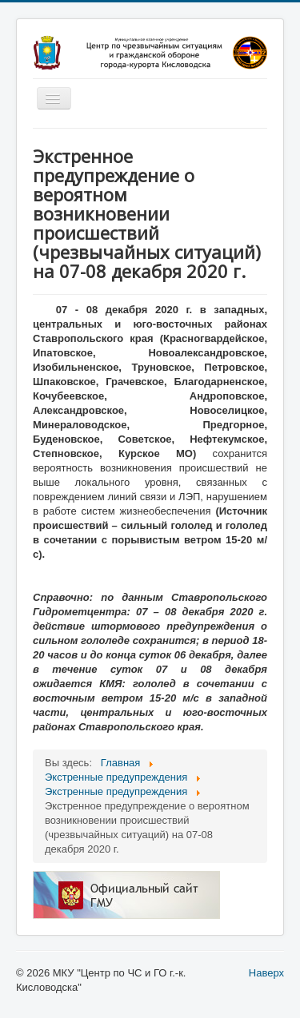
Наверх (266, 973)
